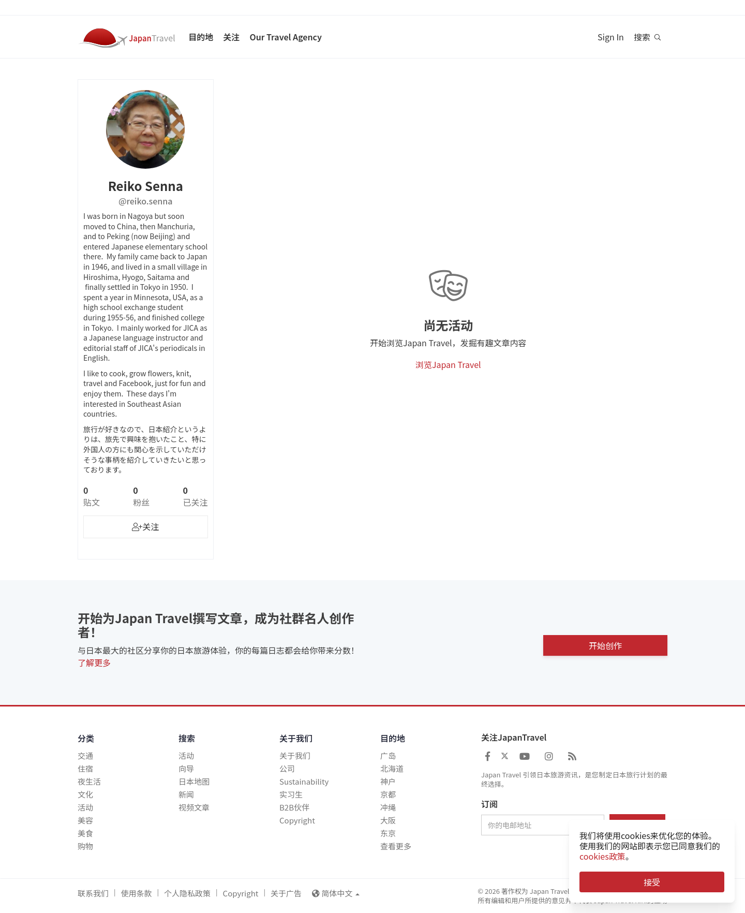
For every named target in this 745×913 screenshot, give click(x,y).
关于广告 (286, 893)
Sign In (611, 37)
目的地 (200, 37)
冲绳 (388, 807)
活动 (85, 807)
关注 (231, 37)
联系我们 (93, 893)
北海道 (392, 768)
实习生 (291, 794)
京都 (388, 794)
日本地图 (194, 781)
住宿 (85, 768)
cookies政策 (602, 856)
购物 (85, 846)
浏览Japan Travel (448, 364)
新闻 (186, 794)
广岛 (388, 755)
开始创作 (605, 643)
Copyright (297, 820)
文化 (85, 794)
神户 (388, 781)
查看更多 (395, 846)
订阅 (489, 804)
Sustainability (304, 781)
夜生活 (89, 781)
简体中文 (336, 893)
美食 (85, 833)
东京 (388, 833)
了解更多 (94, 662)
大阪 (388, 820)
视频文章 (194, 807)
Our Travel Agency (285, 37)
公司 (287, 768)
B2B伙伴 (294, 807)
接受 (652, 882)
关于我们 (294, 755)
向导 (186, 768)
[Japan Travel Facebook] (487, 755)
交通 (85, 755)
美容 (85, 820)
